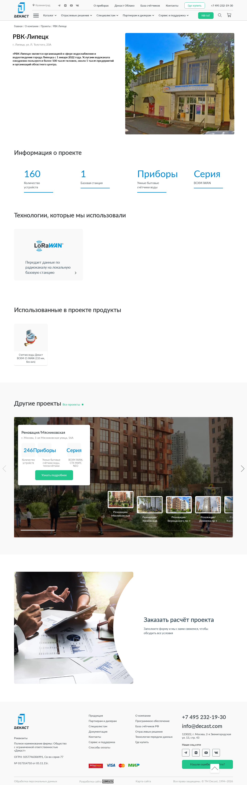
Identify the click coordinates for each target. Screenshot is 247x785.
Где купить (142, 741)
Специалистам (106, 15)
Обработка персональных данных (35, 780)
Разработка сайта (96, 781)
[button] (38, 529)
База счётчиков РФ (147, 725)
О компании (143, 715)
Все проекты (71, 404)
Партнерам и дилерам (137, 15)
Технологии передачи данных (154, 736)
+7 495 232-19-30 (222, 5)
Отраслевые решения (75, 15)
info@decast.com (202, 725)
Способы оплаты (99, 746)
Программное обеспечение (152, 720)
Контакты (171, 5)
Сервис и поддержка (172, 15)
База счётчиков (149, 5)
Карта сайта (143, 780)
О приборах (100, 5)
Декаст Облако (124, 5)
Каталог (48, 15)
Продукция (96, 715)
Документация (98, 731)
